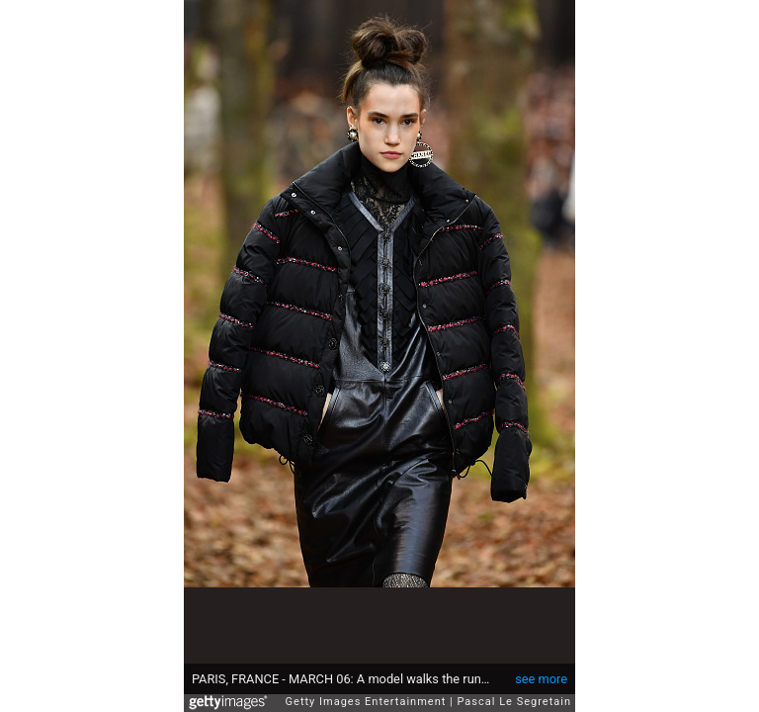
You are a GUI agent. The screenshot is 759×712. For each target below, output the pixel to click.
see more (541, 669)
